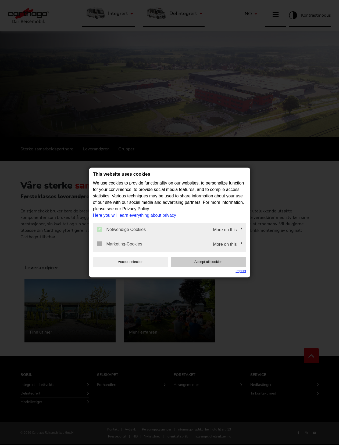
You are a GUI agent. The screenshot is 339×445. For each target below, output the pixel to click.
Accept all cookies (212, 262)
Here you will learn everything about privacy (134, 215)
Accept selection (127, 262)
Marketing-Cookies (119, 243)
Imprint (240, 271)
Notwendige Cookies (121, 229)
